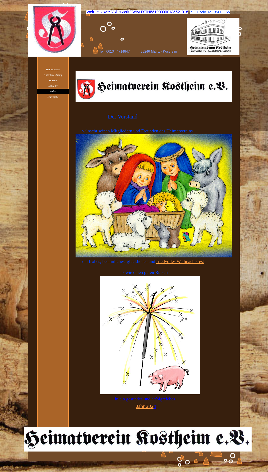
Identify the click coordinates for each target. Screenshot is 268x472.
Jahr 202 (145, 406)
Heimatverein (53, 69)
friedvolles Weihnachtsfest (180, 261)
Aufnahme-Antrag (53, 74)
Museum (53, 80)
